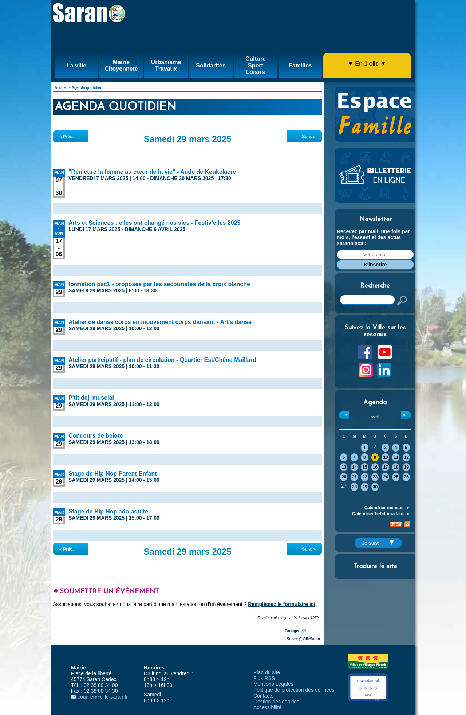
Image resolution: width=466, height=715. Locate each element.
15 (364, 467)
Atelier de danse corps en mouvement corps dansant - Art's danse (160, 322)
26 (406, 477)
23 (375, 477)
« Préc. (66, 136)
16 (375, 467)
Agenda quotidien (87, 88)
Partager (292, 631)
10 (385, 457)
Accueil (61, 88)
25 (396, 477)
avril (375, 416)
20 (343, 477)
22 (364, 477)
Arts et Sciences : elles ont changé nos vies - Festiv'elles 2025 (154, 223)
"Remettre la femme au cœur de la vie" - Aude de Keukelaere (152, 172)
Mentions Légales (273, 684)
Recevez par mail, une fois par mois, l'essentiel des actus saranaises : (373, 237)
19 (406, 467)
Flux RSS (264, 678)
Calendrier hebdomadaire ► (381, 513)
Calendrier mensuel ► (387, 507)
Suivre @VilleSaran (303, 639)
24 (385, 477)
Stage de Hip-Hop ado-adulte (108, 511)
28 (354, 486)
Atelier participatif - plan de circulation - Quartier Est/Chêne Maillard (162, 360)
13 (343, 467)
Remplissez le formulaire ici (281, 604)
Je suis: (378, 543)
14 (354, 467)
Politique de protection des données (294, 690)
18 (396, 467)
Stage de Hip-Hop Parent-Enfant (112, 473)
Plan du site (266, 672)
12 (406, 457)
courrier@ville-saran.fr (103, 697)
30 (375, 486)
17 (385, 467)
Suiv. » (309, 136)
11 (396, 457)
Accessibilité (267, 707)
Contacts (263, 696)
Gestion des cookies (276, 701)
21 (354, 477)
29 (364, 486)
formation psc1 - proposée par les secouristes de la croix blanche (159, 284)
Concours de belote (95, 436)
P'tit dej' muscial (91, 398)
